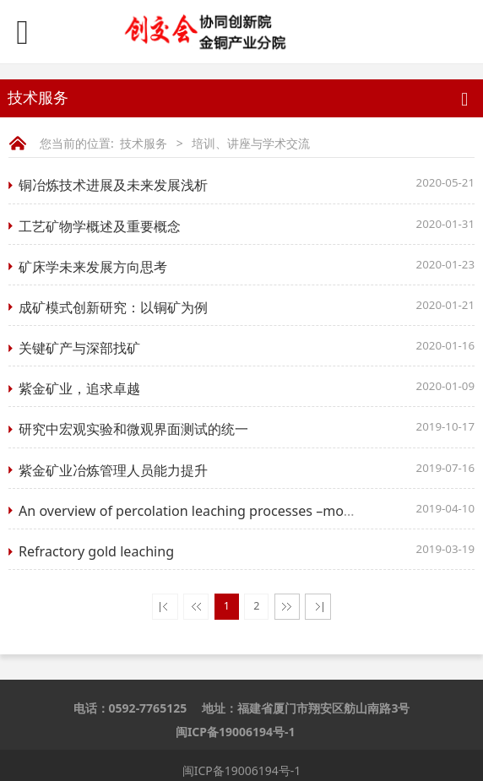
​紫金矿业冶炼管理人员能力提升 (113, 470)
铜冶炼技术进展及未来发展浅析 (113, 185)
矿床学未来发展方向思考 (93, 267)
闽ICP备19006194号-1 (236, 732)
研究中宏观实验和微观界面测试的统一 (133, 429)
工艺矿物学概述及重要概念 (100, 226)
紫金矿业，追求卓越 (79, 388)
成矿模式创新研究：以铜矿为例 (113, 307)
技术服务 (143, 143)
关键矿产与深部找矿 (79, 348)
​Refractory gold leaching (96, 551)
